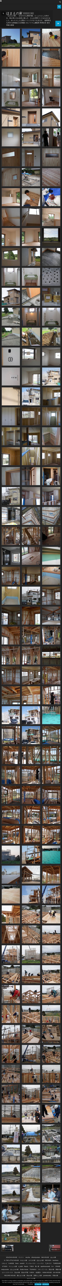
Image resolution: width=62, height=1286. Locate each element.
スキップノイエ (42, 1269)
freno (17, 1263)
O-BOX (32, 1272)
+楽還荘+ (38, 1272)
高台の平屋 (24, 1272)
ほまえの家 (40, 1260)
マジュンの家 (13, 1266)
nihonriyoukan (35, 1257)
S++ (52, 1266)
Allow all (38, 1284)
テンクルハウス (30, 1263)
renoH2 (22, 1263)
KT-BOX (4, 1266)
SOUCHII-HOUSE (11, 1257)
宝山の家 (17, 1272)
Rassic (26, 1266)
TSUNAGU (33, 1269)
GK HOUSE (56, 1272)
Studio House (24, 1269)
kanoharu (55, 1260)
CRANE (57, 1266)
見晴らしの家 (38, 1275)
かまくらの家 (31, 1278)
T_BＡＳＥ (48, 1263)
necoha (27, 1257)
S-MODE (11, 1263)
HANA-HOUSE (47, 1272)
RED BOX (48, 1260)
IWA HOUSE (45, 1257)
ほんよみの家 (14, 1269)
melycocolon (5, 1269)
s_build (20, 1266)
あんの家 (53, 1257)
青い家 (37, 1266)
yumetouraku (47, 1275)
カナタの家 (31, 1260)
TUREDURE (57, 1263)
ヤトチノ (21, 1257)
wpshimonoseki (45, 1266)
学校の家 (55, 1275)
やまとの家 (23, 1260)
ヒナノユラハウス (7, 1272)
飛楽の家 (58, 1269)
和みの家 (29, 1275)
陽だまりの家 (21, 1275)
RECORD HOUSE (10, 1275)
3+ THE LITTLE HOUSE (11, 1260)
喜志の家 (51, 1269)
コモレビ (4, 1263)
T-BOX (32, 1266)
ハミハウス (40, 1263)
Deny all (46, 1284)
